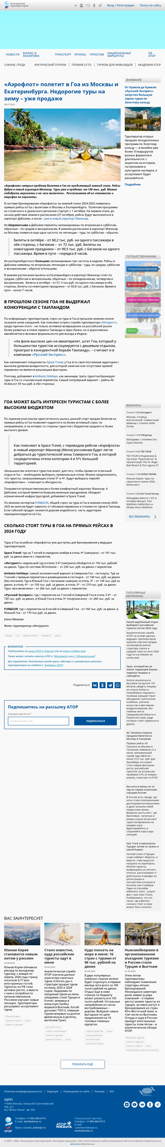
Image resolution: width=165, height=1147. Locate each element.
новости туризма (14, 1024)
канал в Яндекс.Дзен (74, 651)
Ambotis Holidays (46, 376)
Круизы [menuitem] (80, 54)
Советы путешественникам (143, 299)
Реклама (99, 1091)
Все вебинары (139, 516)
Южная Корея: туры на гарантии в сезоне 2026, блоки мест (140, 481)
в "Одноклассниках (84, 656)
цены (57, 635)
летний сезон (93, 1039)
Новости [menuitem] (12, 54)
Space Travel (55, 362)
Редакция (52, 1091)
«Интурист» (109, 322)
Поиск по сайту (150, 5)
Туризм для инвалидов (115, 65)
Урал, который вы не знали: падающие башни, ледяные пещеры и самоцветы (142, 671)
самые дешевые (94, 1035)
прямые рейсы (30, 635)
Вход (110, 5)
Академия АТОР (149, 65)
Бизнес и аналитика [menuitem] (31, 54)
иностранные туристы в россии (142, 1049)
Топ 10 (132, 330)
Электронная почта (19, 714)
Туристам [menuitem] (96, 54)
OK (94, 5)
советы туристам (94, 1031)
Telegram (100, 5)
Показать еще (82, 1064)
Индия (9, 635)
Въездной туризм (135, 1037)
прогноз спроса (13, 1020)
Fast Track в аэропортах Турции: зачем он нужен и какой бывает (142, 846)
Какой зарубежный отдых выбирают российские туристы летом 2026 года (142, 625)
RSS (112, 1091)
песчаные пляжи (94, 1043)
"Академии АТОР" (53, 665)
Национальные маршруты (143, 315)
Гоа (17, 635)
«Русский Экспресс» (49, 354)
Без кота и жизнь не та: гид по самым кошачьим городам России (141, 789)
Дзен (75, 5)
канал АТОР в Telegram (41, 651)
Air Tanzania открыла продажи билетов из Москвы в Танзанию (139, 735)
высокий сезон (53, 1026)
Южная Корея (13, 1016)
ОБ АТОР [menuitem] (152, 54)
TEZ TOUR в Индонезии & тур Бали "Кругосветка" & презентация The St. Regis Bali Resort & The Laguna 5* (142, 460)
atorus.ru (75, 1143)
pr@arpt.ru (39, 1127)
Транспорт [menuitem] (63, 54)
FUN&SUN (41, 503)
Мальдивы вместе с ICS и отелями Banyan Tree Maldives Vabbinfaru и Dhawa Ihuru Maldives (141, 502)
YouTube (81, 5)
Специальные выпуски (142, 268)
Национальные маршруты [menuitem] (119, 54)
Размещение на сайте (76, 1091)
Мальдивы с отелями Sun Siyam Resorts (141, 441)
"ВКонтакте (60, 656)
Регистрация (125, 5)
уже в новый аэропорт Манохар (66, 218)
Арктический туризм (50, 65)
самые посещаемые (56, 1031)
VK (88, 5)
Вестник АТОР (136, 284)
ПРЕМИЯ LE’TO (81, 65)
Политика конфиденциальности (23, 1091)
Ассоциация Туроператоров (19, 4)
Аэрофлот (46, 635)
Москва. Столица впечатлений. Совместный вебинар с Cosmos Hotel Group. (142, 421)
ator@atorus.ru (32, 1121)
